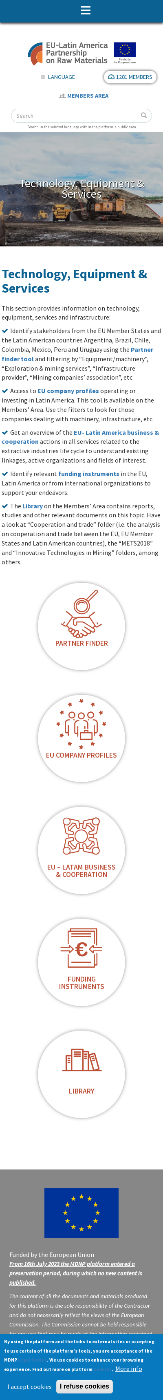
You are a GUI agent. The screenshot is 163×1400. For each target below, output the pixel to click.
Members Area (87, 95)
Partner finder (81, 643)
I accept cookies (29, 1386)
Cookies (102, 1369)
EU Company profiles (81, 755)
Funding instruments (81, 983)
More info (128, 1368)
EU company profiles (68, 391)
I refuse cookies (84, 1386)
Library (32, 506)
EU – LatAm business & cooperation (81, 871)
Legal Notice (32, 1360)
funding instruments (88, 474)
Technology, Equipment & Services (81, 188)
